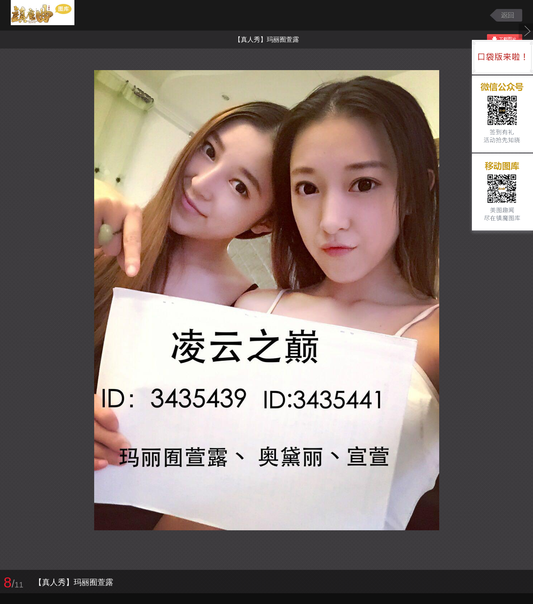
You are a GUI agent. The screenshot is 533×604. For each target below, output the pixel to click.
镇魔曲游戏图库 (51, 15)
